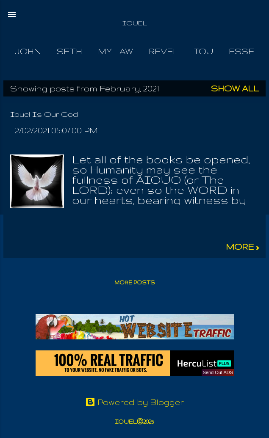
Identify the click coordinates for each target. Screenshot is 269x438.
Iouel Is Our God (44, 114)
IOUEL (134, 23)
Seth (69, 51)
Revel (163, 51)
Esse (241, 51)
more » (242, 246)
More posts (134, 282)
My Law (115, 51)
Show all (235, 88)
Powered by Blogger (134, 402)
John (28, 51)
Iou (203, 51)
